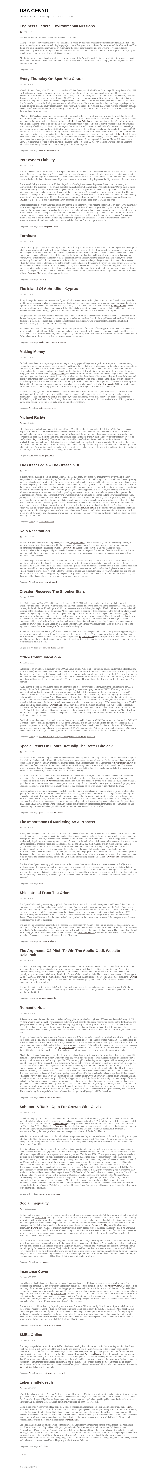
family (41, 1097)
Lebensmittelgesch (36, 1382)
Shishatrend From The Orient (45, 893)
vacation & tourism (51, 150)
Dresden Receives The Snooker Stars (52, 591)
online (58, 1373)
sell (63, 1373)
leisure (61, 648)
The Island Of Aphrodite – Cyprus (49, 289)
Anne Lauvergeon (48, 626)
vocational (91, 737)
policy (41, 408)
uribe (54, 408)
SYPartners (51, 781)
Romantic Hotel (33, 1008)
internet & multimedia (47, 998)
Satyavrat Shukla (35, 273)
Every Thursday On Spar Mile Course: (53, 79)
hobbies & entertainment (48, 648)
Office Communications (40, 657)
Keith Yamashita (106, 384)
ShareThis (56, 268)
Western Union (26, 1022)
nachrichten (43, 1446)
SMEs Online (31, 1335)
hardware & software (47, 582)
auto (40, 1373)
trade (58, 1194)
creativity (42, 279)
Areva (42, 303)
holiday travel (44, 342)
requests (47, 408)
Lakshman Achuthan (81, 121)
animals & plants (45, 226)
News (31, 69)
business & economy (47, 1194)
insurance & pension (47, 1325)
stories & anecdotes (46, 522)
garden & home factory (48, 812)
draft (45, 1373)
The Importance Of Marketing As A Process (57, 822)
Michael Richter (33, 417)
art (40, 941)
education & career (46, 737)
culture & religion (49, 941)
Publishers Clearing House (96, 1354)
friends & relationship (53, 1097)
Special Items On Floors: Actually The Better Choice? (66, 746)
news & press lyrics (46, 456)
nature (55, 226)
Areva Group (40, 1217)
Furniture (28, 236)
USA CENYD (34, 10)
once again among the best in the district (70, 737)
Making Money (32, 352)
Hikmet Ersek (122, 134)
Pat (21, 32)
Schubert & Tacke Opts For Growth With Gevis (60, 1107)
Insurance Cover (34, 1271)
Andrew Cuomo (58, 373)
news (41, 883)
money (58, 1325)
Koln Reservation (35, 531)
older (23, 1455)
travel (41, 150)
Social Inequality (34, 1203)
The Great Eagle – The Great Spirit (49, 465)
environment (44, 1262)
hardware (51, 1373)
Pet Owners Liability (37, 160)
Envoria (34, 1228)
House (60, 812)
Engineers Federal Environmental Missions (57, 26)
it (56, 582)
